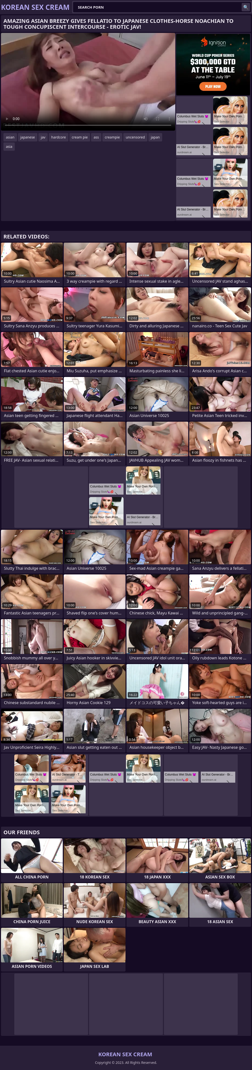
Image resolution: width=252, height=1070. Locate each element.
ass (96, 137)
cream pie (80, 137)
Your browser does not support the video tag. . (88, 82)
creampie (112, 137)
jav (43, 137)
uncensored (135, 137)
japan (155, 137)
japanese (27, 137)
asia (9, 146)
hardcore (58, 137)
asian (10, 137)
